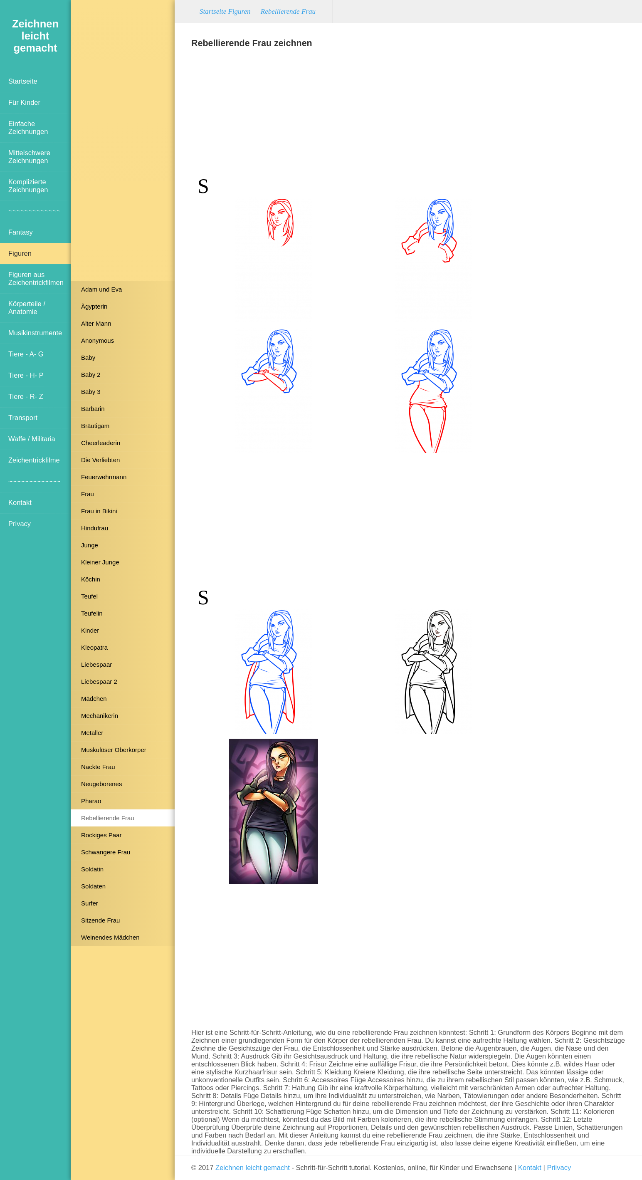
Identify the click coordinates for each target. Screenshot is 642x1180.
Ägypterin (94, 306)
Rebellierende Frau (107, 817)
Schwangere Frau (105, 852)
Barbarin (93, 408)
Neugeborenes (101, 783)
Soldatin (92, 869)
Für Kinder (24, 102)
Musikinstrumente (35, 332)
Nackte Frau (98, 766)
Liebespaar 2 (99, 681)
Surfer (89, 903)
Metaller (92, 732)
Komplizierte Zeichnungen (28, 185)
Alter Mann (96, 323)
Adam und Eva (101, 289)
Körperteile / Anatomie (26, 307)
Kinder (90, 630)
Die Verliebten (100, 459)
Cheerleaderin (100, 442)
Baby (88, 357)
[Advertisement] (122, 143)
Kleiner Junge (100, 562)
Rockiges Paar (101, 835)
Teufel (89, 596)
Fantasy (20, 232)
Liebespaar (96, 664)
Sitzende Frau (100, 920)
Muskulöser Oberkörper (113, 749)
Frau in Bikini (99, 511)
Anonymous (97, 340)
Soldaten (93, 886)
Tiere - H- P (26, 375)
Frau (87, 493)
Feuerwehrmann (103, 476)
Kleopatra (94, 647)
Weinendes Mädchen (110, 937)
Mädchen (94, 698)
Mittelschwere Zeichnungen (29, 156)
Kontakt (20, 502)
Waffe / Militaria (31, 439)
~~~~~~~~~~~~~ (34, 211)
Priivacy (559, 1167)
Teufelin (92, 613)
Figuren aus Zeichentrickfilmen (36, 278)
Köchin (90, 579)
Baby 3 (91, 391)
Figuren (20, 253)
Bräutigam (95, 425)
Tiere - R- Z (25, 396)
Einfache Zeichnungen (28, 127)
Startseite (22, 81)
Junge (89, 545)
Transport (22, 417)
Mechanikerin (99, 715)
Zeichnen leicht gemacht (252, 1167)
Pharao (91, 800)
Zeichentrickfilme (34, 460)
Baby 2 (91, 374)
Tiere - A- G (26, 354)
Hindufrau (94, 528)
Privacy (19, 523)
